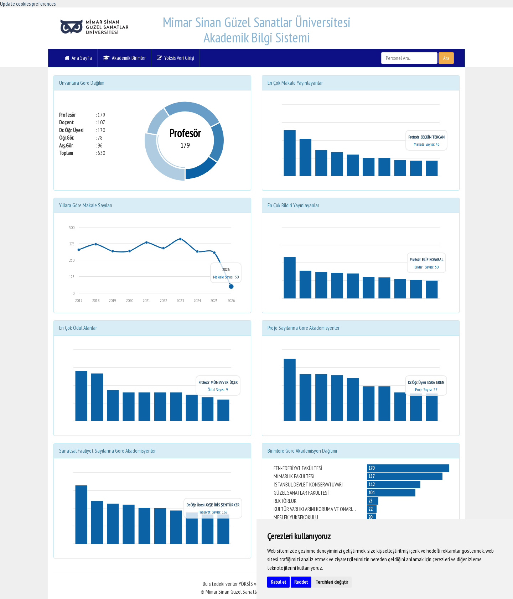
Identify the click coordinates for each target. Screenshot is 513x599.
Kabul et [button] (278, 582)
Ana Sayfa (78, 57)
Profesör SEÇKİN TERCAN (426, 137)
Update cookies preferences (28, 3)
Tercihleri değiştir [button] (332, 582)
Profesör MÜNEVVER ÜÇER (218, 382)
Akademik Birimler (124, 57)
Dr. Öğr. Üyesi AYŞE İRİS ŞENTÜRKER (212, 504)
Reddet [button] (301, 582)
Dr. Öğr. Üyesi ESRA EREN (426, 382)
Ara (446, 58)
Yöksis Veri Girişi (175, 57)
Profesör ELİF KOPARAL (426, 259)
